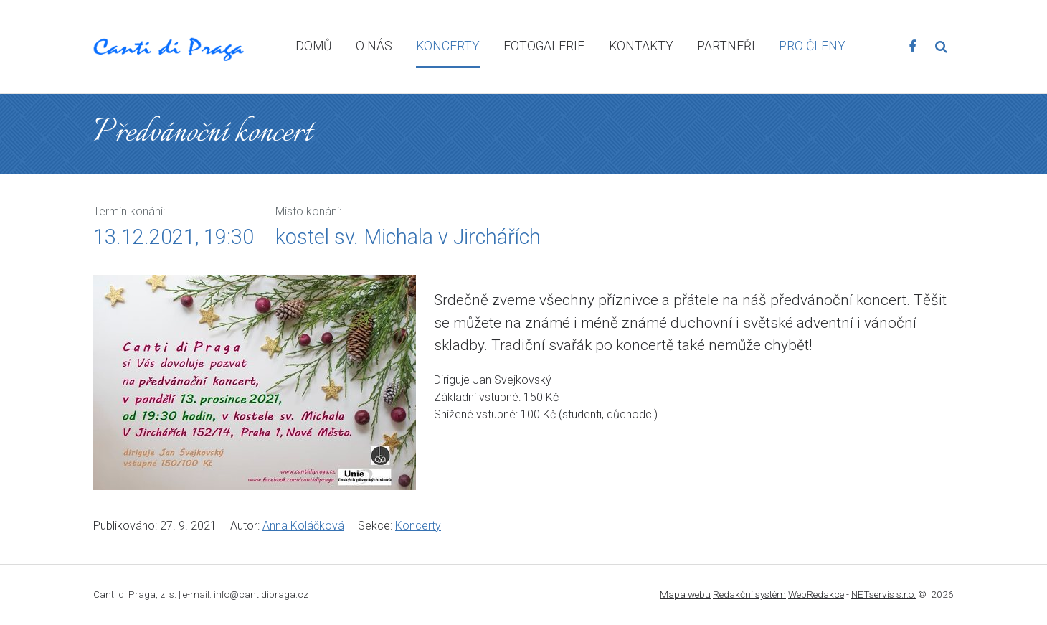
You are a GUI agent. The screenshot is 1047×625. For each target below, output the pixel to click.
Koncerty (418, 525)
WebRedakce (816, 594)
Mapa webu (685, 594)
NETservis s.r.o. (883, 594)
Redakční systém (749, 594)
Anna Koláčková (303, 525)
